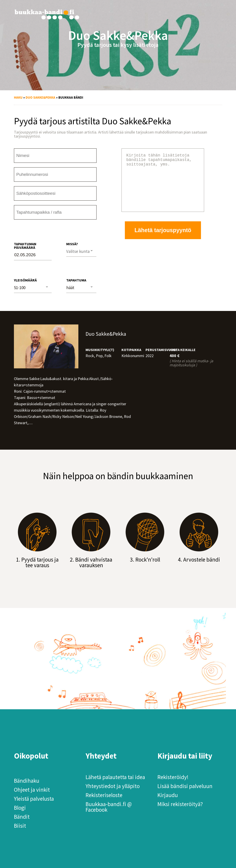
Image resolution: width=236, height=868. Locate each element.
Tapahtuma (76, 280)
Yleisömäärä (25, 280)
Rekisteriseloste (104, 795)
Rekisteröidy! (172, 777)
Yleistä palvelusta (34, 798)
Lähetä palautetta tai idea (115, 777)
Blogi (20, 807)
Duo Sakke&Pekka (40, 97)
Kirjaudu (167, 795)
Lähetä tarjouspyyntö (163, 241)
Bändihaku (26, 780)
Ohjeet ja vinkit (32, 789)
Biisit (20, 825)
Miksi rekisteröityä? (180, 804)
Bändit (22, 816)
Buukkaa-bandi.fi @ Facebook (109, 806)
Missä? (72, 244)
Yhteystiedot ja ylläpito (113, 786)
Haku (18, 97)
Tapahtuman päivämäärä (25, 245)
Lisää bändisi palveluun (184, 786)
